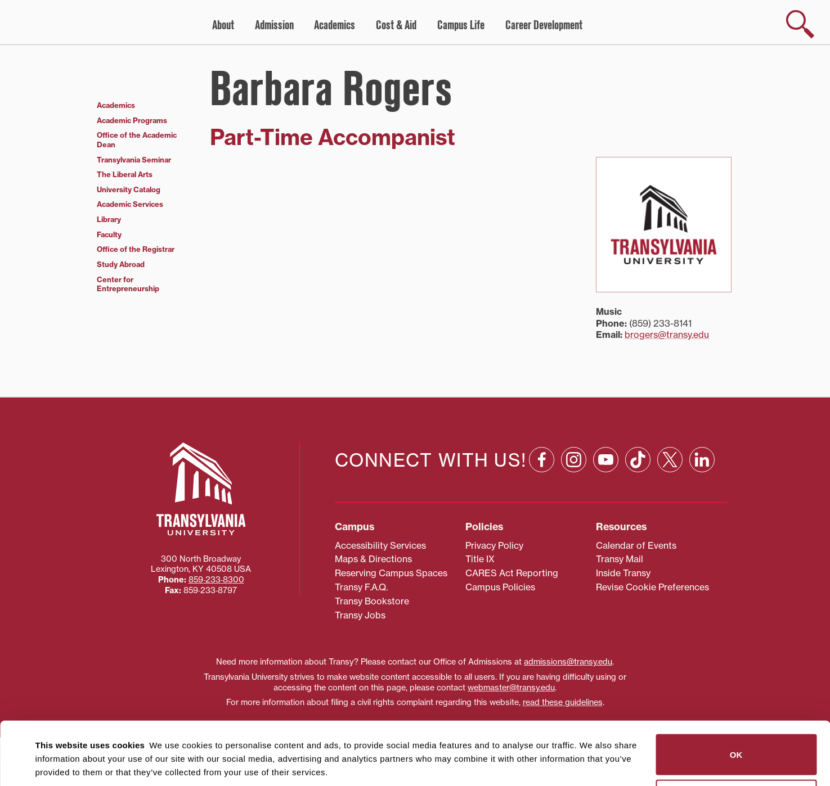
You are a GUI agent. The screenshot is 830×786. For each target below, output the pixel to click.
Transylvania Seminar (134, 159)
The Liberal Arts (124, 174)
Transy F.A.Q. (361, 587)
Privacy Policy (494, 545)
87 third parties (123, 736)
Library (109, 219)
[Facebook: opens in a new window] (541, 459)
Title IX (480, 558)
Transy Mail (619, 558)
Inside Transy (623, 573)
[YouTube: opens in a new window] (605, 459)
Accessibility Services (380, 545)
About (223, 25)
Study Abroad (121, 264)
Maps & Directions (373, 558)
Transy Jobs (360, 615)
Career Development (543, 25)
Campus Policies (500, 587)
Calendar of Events (636, 545)
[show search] (800, 24)
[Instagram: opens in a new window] (573, 459)
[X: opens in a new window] (670, 459)
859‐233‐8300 (216, 580)
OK (736, 691)
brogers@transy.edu (667, 334)
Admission (274, 25)
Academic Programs (132, 120)
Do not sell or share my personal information (736, 736)
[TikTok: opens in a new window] (637, 459)
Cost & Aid (396, 25)
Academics (334, 25)
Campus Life (460, 25)
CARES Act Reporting (511, 573)
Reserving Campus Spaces (391, 573)
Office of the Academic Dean (137, 139)
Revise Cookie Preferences (652, 587)
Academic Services (130, 204)
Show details (55, 764)
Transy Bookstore (372, 601)
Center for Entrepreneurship (128, 284)
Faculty (109, 234)
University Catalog (128, 189)
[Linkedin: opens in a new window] (702, 459)
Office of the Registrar (135, 249)
